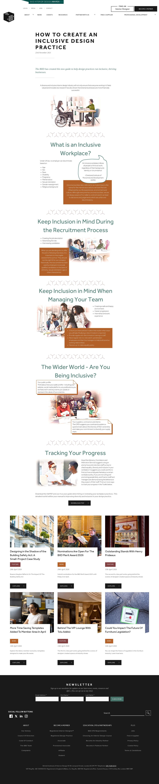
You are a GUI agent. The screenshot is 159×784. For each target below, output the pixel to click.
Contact (49, 8)
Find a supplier (107, 15)
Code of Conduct (26, 741)
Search (107, 713)
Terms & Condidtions (133, 751)
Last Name (90, 695)
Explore (19, 586)
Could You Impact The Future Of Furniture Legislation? (124, 630)
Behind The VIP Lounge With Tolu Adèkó (74, 630)
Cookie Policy (133, 746)
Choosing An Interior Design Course (97, 736)
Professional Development (135, 15)
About (27, 15)
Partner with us (82, 15)
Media (33, 8)
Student (61, 755)
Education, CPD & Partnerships (97, 726)
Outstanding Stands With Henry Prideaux (123, 553)
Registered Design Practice (62, 736)
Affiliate (61, 751)
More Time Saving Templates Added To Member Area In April (28, 630)
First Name (65, 695)
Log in (25, 8)
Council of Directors (26, 736)
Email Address (41, 695)
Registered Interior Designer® (62, 731)
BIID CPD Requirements (97, 731)
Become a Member (62, 726)
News (39, 15)
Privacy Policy (133, 741)
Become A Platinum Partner (97, 746)
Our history (26, 731)
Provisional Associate (61, 746)
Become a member (146, 9)
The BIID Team (26, 746)
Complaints (26, 751)
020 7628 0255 (111, 766)
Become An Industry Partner (97, 741)
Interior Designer (122, 9)
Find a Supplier (133, 736)
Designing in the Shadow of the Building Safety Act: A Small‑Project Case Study (28, 555)
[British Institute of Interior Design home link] (9, 20)
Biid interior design (44, 2)
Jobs (40, 8)
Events (50, 15)
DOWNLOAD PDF (77, 503)
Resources (63, 15)
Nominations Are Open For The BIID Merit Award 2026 (76, 553)
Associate (62, 741)
